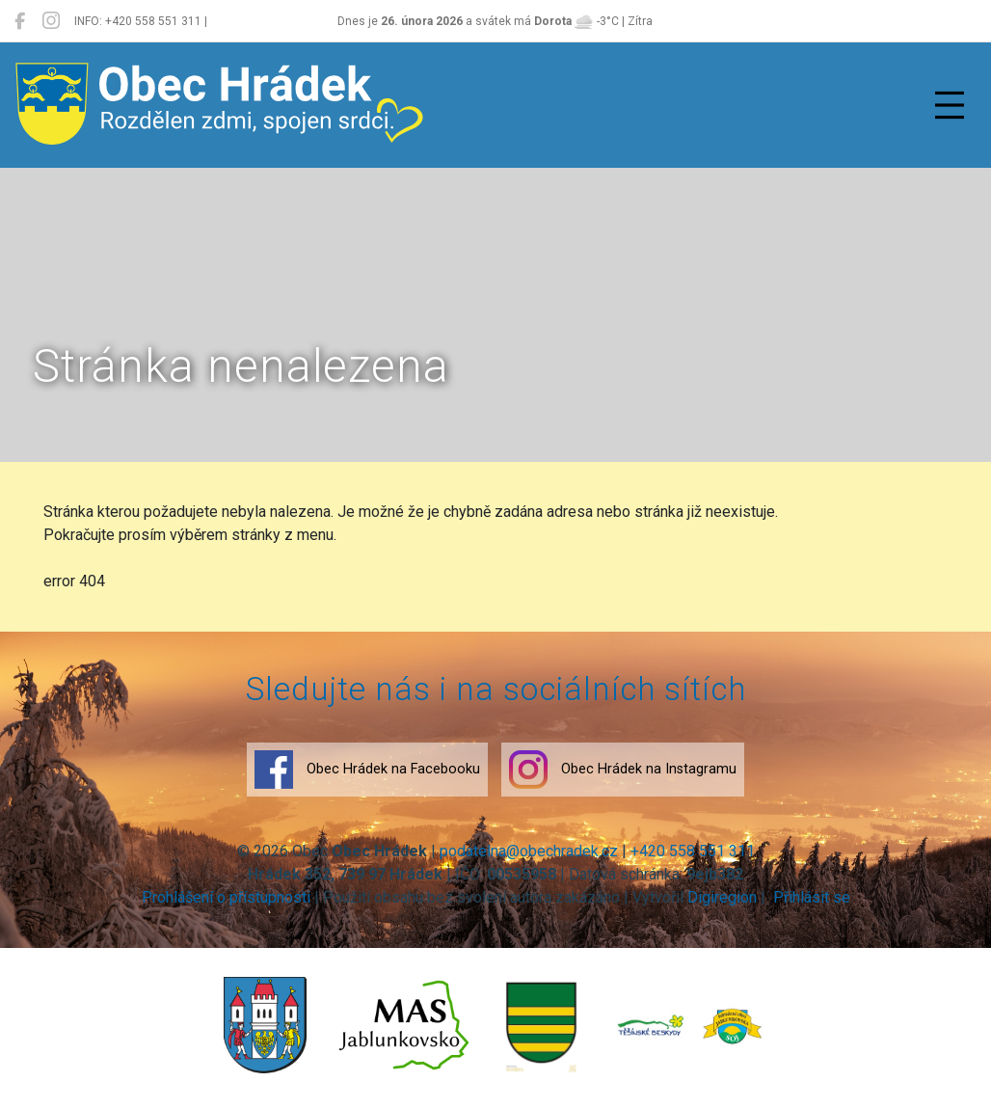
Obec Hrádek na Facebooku (367, 769)
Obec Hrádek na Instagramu (623, 769)
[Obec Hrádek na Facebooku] (19, 21)
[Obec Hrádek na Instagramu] (51, 21)
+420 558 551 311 (692, 851)
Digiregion (722, 897)
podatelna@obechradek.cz (529, 851)
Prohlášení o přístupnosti (226, 897)
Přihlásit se (809, 897)
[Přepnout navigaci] (950, 105)
